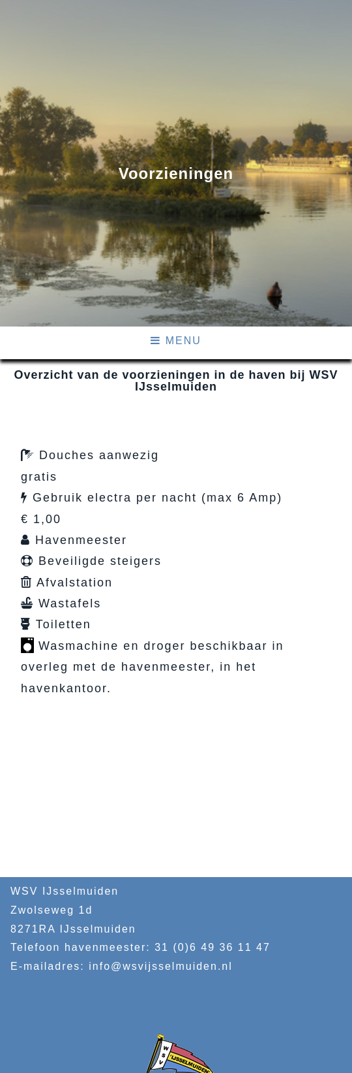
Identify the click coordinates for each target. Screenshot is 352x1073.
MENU (176, 340)
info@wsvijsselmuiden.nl (161, 966)
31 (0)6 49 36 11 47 (212, 947)
